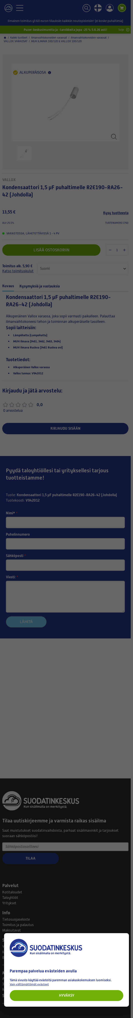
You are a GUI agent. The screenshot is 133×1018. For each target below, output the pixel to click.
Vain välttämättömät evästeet (29, 984)
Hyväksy (66, 995)
